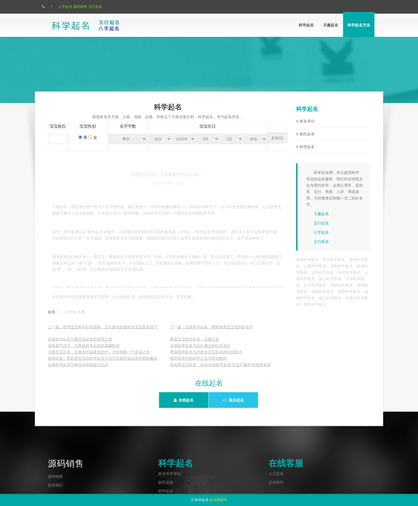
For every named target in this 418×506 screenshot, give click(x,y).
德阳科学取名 (341, 270)
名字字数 (128, 131)
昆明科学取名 (349, 296)
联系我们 (55, 485)
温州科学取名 (322, 277)
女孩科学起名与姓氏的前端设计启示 (78, 369)
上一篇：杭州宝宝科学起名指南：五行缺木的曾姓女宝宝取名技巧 (102, 331)
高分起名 (233, 400)
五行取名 (321, 246)
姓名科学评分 (169, 473)
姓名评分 (307, 125)
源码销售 (86, 6)
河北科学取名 (349, 277)
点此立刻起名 (314, 76)
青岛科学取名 (333, 264)
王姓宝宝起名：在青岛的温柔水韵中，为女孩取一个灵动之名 (99, 356)
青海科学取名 (307, 264)
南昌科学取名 (315, 308)
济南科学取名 (341, 289)
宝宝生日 (207, 131)
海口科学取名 (330, 283)
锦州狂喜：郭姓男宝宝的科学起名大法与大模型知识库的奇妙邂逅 (102, 362)
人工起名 (276, 473)
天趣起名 (330, 25)
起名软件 (276, 482)
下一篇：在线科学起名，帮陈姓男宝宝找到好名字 (211, 331)
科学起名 (306, 25)
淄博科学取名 (322, 296)
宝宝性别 (88, 131)
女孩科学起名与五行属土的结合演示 (200, 350)
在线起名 (184, 400)
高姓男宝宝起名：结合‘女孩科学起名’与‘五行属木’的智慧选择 (220, 369)
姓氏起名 (307, 138)
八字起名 (71, 6)
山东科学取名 (315, 270)
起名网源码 (218, 499)
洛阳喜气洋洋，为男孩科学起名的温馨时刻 (84, 350)
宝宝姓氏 (58, 131)
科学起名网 (75, 316)
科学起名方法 (358, 25)
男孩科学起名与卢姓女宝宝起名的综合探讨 (206, 356)
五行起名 (101, 6)
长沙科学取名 (315, 289)
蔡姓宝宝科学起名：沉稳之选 (194, 343)
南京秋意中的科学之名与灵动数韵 (198, 362)
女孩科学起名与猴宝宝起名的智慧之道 (80, 343)
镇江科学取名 (330, 302)
